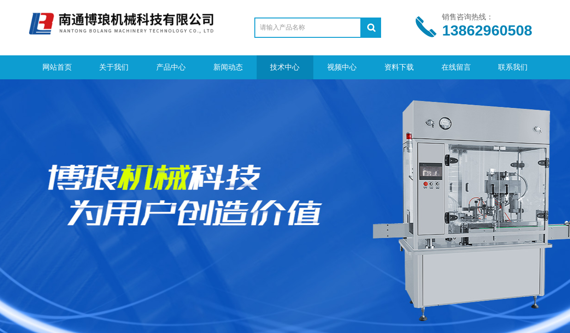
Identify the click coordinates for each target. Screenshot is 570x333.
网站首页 (57, 67)
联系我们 (513, 67)
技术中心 (285, 67)
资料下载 (399, 67)
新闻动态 (228, 67)
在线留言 (456, 67)
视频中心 (342, 67)
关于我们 (114, 67)
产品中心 (171, 67)
